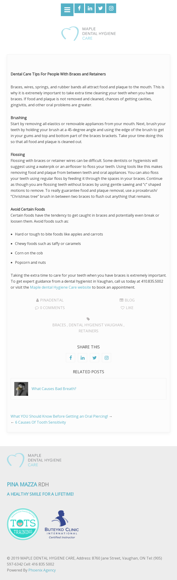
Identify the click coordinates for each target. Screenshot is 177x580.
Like (127, 307)
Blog (130, 300)
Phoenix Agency (42, 570)
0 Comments (50, 307)
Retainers (88, 330)
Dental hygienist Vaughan (96, 324)
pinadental (52, 300)
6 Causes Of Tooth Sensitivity (40, 422)
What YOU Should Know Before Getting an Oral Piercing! (59, 416)
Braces (59, 324)
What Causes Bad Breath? (54, 388)
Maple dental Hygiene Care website (60, 287)
